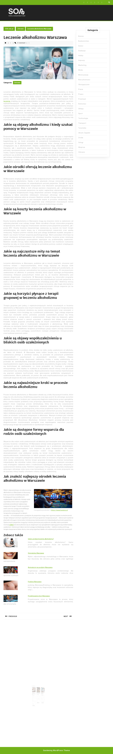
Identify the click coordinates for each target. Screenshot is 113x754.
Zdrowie (20, 29)
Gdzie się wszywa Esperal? (40, 690)
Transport (82, 123)
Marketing (82, 65)
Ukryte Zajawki (84, 133)
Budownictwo (83, 41)
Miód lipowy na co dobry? (38, 690)
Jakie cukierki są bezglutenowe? (36, 691)
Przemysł (82, 99)
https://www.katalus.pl (59, 510)
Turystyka (82, 128)
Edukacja (82, 51)
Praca (80, 89)
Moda (80, 70)
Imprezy (81, 60)
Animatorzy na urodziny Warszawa (40, 567)
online (11, 525)
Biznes (81, 36)
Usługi (80, 142)
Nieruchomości (84, 80)
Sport (80, 113)
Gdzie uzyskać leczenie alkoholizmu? (41, 539)
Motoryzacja (83, 75)
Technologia (83, 118)
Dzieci (80, 46)
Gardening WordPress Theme (56, 750)
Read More (35, 697)
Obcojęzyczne (83, 84)
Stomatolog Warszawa (36, 553)
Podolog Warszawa (34, 582)
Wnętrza (81, 147)
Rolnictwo (82, 104)
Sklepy (81, 109)
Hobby (80, 55)
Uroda (80, 138)
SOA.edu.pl (9, 29)
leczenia (7, 101)
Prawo (80, 94)
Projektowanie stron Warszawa (39, 596)
